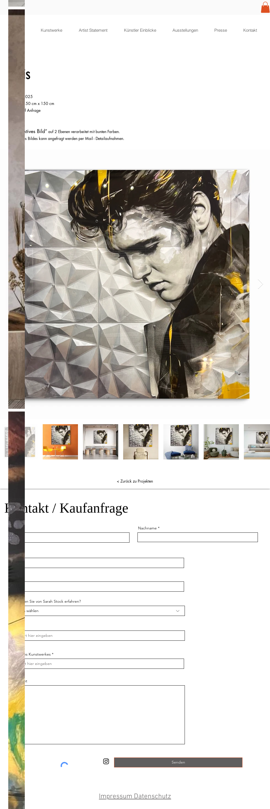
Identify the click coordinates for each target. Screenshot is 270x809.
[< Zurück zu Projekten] (134, 481)
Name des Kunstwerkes (30, 654)
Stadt (15, 626)
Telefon (16, 577)
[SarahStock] (106, 761)
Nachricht (18, 681)
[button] (265, 7)
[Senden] (178, 762)
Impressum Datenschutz (135, 796)
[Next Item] (260, 284)
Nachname (147, 528)
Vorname (17, 528)
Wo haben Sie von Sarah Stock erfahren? (45, 601)
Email (14, 553)
